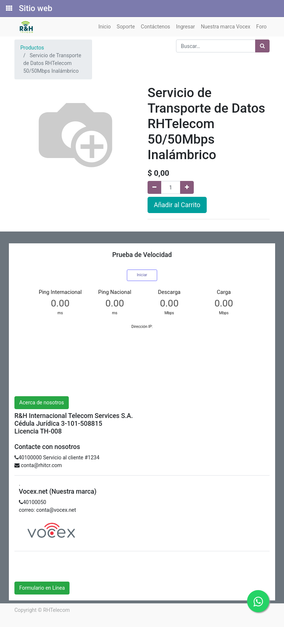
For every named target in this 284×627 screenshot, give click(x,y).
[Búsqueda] (262, 46)
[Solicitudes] (8, 8)
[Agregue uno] (187, 187)
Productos (32, 48)
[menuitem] (104, 27)
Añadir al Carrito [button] (177, 205)
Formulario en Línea (42, 588)
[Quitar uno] (154, 187)
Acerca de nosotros (41, 402)
